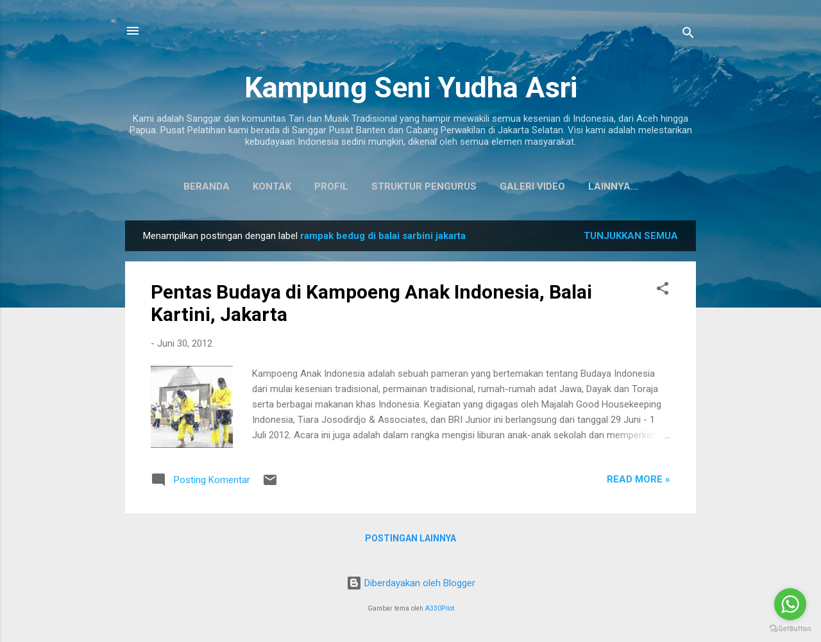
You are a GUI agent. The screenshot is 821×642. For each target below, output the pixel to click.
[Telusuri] (688, 34)
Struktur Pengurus (393, 186)
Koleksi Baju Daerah (613, 186)
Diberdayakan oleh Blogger (410, 583)
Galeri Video (502, 186)
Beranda (176, 186)
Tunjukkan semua (631, 238)
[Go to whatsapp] (790, 604)
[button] (662, 293)
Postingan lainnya (410, 541)
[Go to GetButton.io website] (790, 629)
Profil (301, 186)
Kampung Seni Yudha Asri (410, 87)
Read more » (638, 482)
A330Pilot (439, 608)
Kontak (242, 186)
